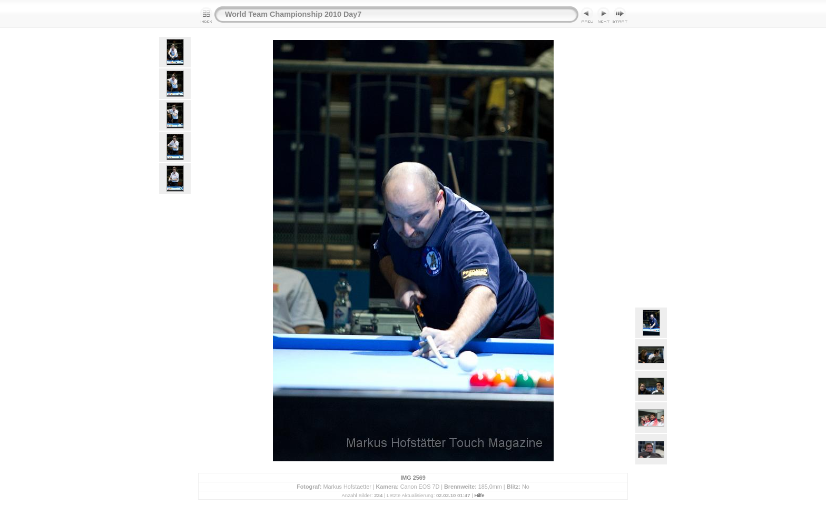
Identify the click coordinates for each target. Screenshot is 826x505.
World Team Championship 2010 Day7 (293, 14)
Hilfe (479, 495)
